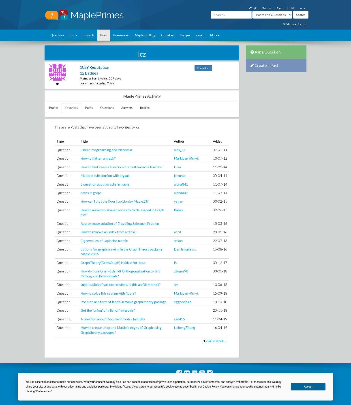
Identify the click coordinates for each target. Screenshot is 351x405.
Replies (145, 107)
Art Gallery (168, 35)
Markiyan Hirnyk (186, 158)
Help (292, 8)
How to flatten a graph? (98, 158)
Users (103, 35)
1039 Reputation (94, 67)
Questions (57, 35)
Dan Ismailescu (185, 249)
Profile (53, 107)
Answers (127, 107)
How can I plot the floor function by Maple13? (115, 201)
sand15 (179, 319)
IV (175, 263)
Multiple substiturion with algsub (105, 176)
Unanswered (121, 35)
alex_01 (180, 150)
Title (84, 141)
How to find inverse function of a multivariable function (122, 167)
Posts (73, 35)
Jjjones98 (181, 271)
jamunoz (180, 176)
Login (253, 8)
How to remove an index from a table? (109, 232)
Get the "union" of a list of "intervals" (108, 310)
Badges (185, 35)
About (303, 8)
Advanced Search (294, 24)
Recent (200, 35)
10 (223, 341)
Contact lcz (203, 68)
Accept (308, 386)
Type (60, 141)
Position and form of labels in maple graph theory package (124, 302)
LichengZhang (184, 328)
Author (179, 141)
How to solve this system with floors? (108, 293)
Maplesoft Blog (145, 35)
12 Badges (89, 73)
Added (217, 141)
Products (88, 35)
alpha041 (181, 184)
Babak (178, 210)
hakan (178, 241)
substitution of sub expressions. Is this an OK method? (121, 285)
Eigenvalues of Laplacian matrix (104, 241)
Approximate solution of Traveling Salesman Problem (120, 223)
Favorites (71, 107)
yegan (178, 201)
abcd (177, 232)
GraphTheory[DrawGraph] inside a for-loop (113, 263)
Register (267, 8)
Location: (86, 83)
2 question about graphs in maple (105, 184)
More (215, 35)
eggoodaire (182, 302)
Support (281, 8)
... (226, 341)
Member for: (88, 78)
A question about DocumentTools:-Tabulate (113, 319)
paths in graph (91, 193)
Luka (177, 167)
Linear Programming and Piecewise (107, 150)
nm (176, 285)
